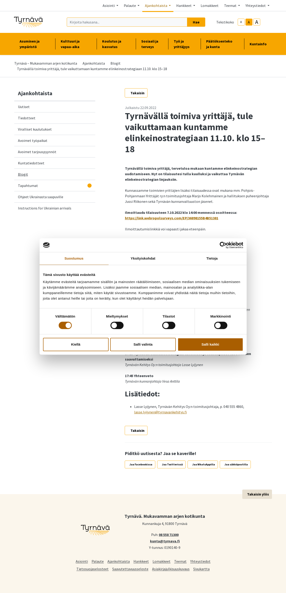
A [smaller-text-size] (241, 22)
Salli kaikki (210, 344)
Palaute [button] (130, 5)
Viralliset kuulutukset (35, 129)
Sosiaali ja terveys (149, 44)
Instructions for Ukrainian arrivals (44, 208)
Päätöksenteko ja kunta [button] (222, 44)
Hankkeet (141, 561)
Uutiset (24, 106)
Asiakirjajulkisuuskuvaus (171, 569)
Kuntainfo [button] (260, 44)
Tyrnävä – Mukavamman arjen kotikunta (45, 63)
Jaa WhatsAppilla (203, 464)
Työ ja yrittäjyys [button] (184, 44)
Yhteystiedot (200, 561)
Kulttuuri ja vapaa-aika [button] (76, 44)
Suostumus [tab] (74, 258)
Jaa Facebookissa (141, 464)
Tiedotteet (26, 118)
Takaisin (137, 93)
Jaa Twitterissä (172, 464)
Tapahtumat (28, 185)
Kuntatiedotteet (31, 163)
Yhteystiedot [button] (256, 5)
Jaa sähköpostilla (236, 464)
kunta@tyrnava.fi (165, 541)
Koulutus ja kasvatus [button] (116, 44)
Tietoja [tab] (212, 258)
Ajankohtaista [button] (156, 5)
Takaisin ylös (258, 494)
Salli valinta (143, 344)
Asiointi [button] (109, 5)
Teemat (180, 561)
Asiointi (82, 561)
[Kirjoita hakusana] (127, 22)
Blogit (115, 63)
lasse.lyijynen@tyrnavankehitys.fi (160, 412)
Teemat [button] (230, 5)
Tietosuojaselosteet (92, 569)
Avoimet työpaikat (32, 140)
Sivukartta (201, 569)
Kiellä (75, 344)
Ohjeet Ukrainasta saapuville (40, 197)
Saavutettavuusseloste (130, 569)
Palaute (98, 561)
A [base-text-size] (249, 22)
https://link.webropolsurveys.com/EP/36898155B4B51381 (171, 218)
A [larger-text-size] (256, 22)
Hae (196, 22)
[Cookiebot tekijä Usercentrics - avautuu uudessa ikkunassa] (223, 245)
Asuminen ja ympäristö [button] (35, 44)
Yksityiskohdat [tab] (143, 258)
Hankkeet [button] (184, 5)
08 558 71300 (169, 534)
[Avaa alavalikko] (89, 185)
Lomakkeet (210, 5)
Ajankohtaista (94, 63)
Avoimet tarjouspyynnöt (37, 151)
